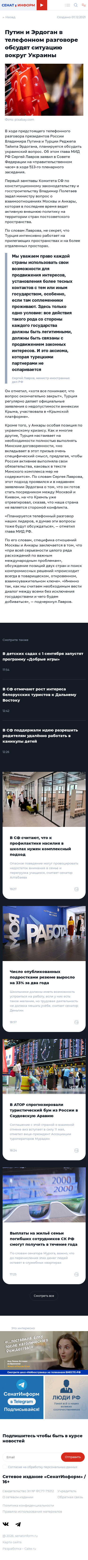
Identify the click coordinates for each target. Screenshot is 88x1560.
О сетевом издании (18, 1497)
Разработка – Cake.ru (19, 1548)
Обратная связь (70, 1497)
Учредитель (66, 1491)
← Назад (9, 17)
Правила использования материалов (32, 1511)
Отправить (73, 1457)
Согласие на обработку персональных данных (42, 1467)
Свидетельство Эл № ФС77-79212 (28, 1491)
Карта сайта (12, 1542)
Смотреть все (44, 1296)
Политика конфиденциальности (28, 1505)
